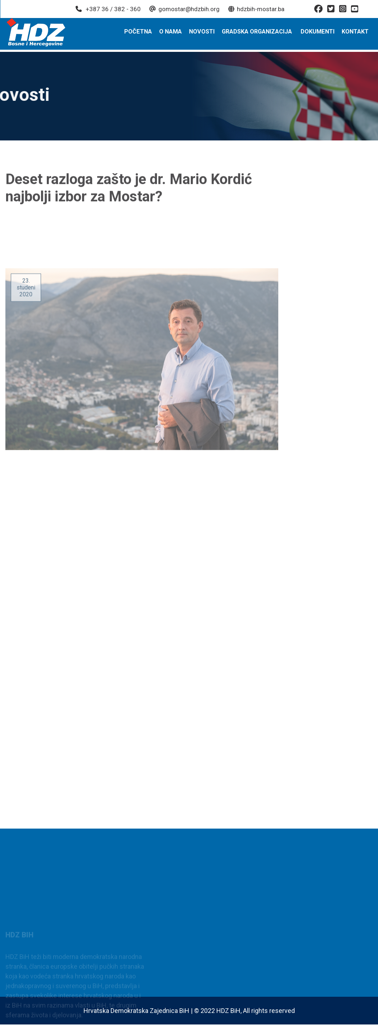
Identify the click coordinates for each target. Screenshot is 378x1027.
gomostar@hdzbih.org (184, 9)
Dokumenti (318, 33)
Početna (139, 33)
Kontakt (355, 33)
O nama (172, 33)
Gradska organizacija (258, 33)
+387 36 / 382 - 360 (107, 9)
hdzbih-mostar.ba (256, 9)
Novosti (203, 33)
